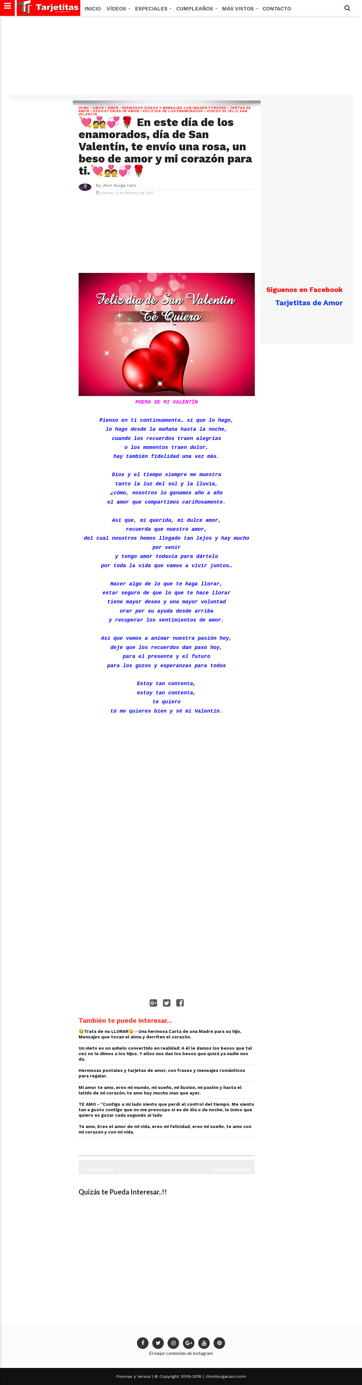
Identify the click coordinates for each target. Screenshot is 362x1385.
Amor (98, 108)
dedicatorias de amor (116, 111)
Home (84, 108)
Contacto (277, 8)
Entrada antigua (98, 1170)
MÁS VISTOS (239, 8)
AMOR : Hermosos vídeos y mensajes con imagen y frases (166, 108)
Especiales (152, 8)
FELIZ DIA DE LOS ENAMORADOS (173, 111)
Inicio (92, 8)
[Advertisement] (180, 57)
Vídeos (118, 8)
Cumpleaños (196, 8)
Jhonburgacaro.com (225, 1376)
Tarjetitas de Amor (309, 302)
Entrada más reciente (231, 1170)
